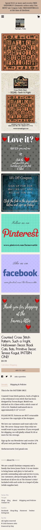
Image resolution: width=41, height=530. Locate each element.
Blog (9, 500)
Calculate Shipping (9, 365)
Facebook (5, 511)
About (15, 500)
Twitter (32, 511)
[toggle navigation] (2, 16)
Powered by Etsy (7, 526)
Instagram (5, 513)
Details (4, 384)
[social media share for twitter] (7, 377)
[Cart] (38, 17)
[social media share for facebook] (2, 377)
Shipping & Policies (18, 384)
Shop (3, 500)
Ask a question (20, 377)
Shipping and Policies (27, 500)
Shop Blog (14, 511)
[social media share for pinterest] (11, 377)
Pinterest (23, 511)
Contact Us (5, 502)
